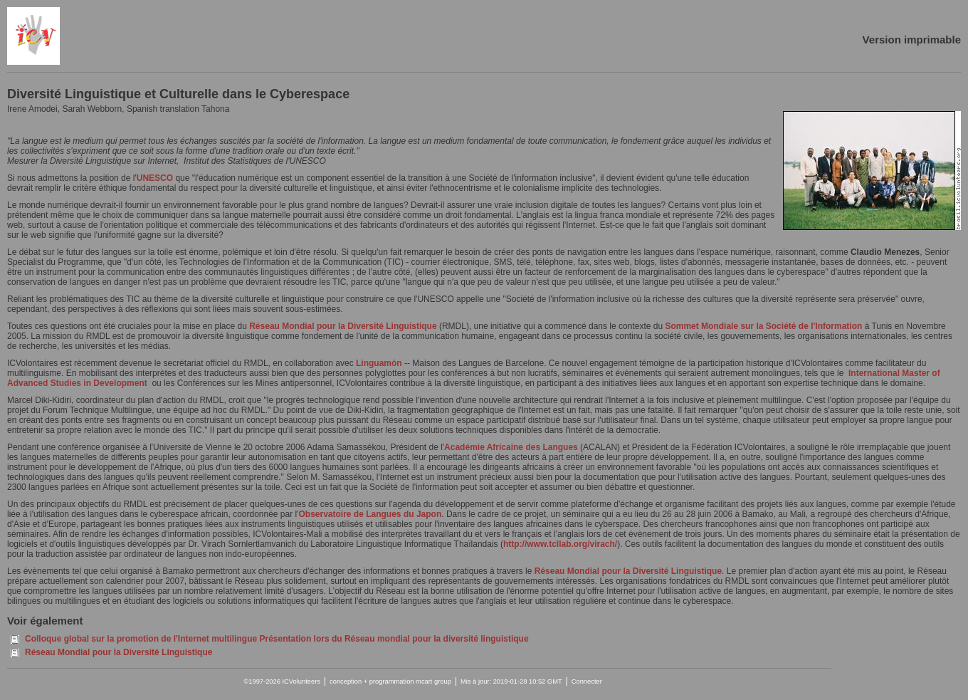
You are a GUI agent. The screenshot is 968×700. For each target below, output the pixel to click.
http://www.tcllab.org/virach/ (560, 544)
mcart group (433, 681)
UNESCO (155, 178)
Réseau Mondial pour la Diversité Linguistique (344, 326)
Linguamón (379, 363)
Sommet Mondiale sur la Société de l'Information (763, 326)
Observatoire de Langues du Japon (370, 514)
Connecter (587, 681)
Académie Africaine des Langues (511, 447)
